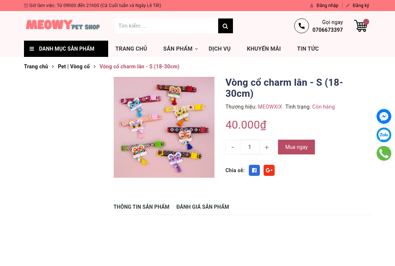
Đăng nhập (324, 5)
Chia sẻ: (235, 170)
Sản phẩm (177, 48)
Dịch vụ (220, 48)
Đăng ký (357, 5)
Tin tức (308, 48)
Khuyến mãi (264, 48)
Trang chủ (131, 48)
